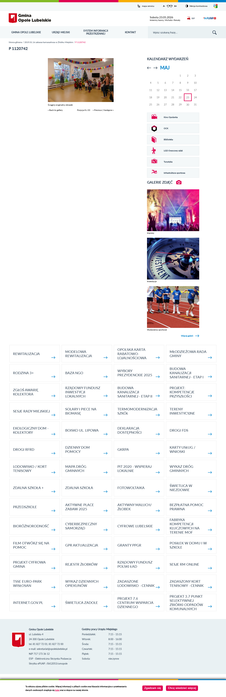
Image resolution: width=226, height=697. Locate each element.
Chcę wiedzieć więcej (182, 688)
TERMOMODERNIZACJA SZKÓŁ (138, 411)
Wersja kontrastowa (198, 6)
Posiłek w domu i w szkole (191, 545)
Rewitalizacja (34, 355)
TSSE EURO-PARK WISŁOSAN (34, 583)
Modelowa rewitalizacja (86, 354)
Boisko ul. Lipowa (86, 431)
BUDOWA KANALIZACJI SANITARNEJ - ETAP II (138, 392)
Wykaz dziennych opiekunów (86, 583)
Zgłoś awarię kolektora (34, 392)
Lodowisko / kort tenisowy (34, 469)
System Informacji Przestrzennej (95, 32)
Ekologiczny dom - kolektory (34, 430)
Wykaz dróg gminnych (191, 469)
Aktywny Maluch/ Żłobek (138, 507)
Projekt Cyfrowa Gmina (34, 564)
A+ (175, 6)
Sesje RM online (191, 565)
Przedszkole (34, 508)
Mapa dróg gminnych (86, 469)
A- (164, 6)
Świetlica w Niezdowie (191, 488)
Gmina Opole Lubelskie (26, 32)
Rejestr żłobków (86, 565)
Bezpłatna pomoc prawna (191, 507)
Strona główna (15, 42)
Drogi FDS (191, 431)
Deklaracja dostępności (138, 430)
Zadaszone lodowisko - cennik (138, 583)
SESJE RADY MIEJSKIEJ (34, 412)
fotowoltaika (138, 489)
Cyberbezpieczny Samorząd (86, 526)
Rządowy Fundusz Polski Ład (138, 564)
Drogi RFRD (34, 450)
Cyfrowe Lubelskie (138, 527)
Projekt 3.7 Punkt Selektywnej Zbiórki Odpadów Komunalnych (191, 602)
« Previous (97, 110)
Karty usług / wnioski (191, 449)
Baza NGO (86, 374)
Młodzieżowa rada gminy (191, 354)
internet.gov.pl (34, 604)
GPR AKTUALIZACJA (86, 546)
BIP (191, 18)
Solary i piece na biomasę (86, 411)
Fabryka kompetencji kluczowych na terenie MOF (191, 526)
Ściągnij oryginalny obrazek (60, 105)
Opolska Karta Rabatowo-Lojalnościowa (138, 353)
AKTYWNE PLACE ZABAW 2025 (86, 507)
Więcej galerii (187, 335)
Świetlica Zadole (86, 604)
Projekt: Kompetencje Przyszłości (191, 392)
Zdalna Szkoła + (34, 489)
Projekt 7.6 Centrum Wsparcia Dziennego (138, 602)
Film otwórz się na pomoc (34, 545)
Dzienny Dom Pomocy (86, 449)
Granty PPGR (138, 546)
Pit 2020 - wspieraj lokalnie (138, 469)
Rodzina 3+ (34, 374)
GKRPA (138, 450)
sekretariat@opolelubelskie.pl (52, 648)
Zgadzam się (152, 688)
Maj (164, 67)
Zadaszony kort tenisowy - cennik (191, 583)
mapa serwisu (148, 6)
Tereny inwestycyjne (191, 411)
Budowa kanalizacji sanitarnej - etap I (191, 373)
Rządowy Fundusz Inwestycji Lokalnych (86, 392)
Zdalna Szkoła (86, 489)
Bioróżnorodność (34, 527)
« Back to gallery (55, 110)
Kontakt (130, 32)
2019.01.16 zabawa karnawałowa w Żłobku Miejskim (48, 42)
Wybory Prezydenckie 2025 (138, 373)
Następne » (109, 110)
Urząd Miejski (61, 32)
